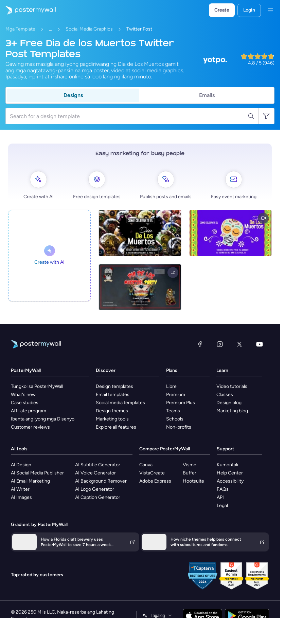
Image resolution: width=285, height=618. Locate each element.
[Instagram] (220, 344)
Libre (171, 386)
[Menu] (270, 10)
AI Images (21, 497)
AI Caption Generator (97, 497)
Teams (173, 411)
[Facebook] (200, 344)
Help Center (230, 473)
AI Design (21, 465)
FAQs (223, 489)
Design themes (112, 411)
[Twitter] (239, 344)
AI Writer (20, 489)
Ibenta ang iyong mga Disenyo (42, 419)
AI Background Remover (101, 481)
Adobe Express (155, 481)
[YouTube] (259, 344)
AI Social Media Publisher (37, 473)
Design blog (229, 403)
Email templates (112, 394)
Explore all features (116, 427)
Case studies (24, 403)
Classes (224, 394)
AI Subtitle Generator (97, 465)
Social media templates (120, 403)
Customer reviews (30, 427)
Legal (222, 505)
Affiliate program (28, 411)
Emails (207, 95)
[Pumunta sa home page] (28, 10)
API (220, 497)
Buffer (189, 473)
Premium (175, 394)
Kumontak (227, 465)
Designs (73, 95)
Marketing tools (112, 419)
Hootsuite (193, 481)
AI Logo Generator (94, 489)
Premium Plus (180, 403)
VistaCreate (152, 473)
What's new (23, 394)
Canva (146, 465)
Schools (174, 419)
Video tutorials (231, 386)
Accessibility (230, 481)
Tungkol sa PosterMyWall (37, 386)
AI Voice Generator (95, 473)
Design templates (114, 386)
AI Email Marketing (30, 481)
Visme (189, 465)
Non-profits (178, 427)
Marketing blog (232, 411)
